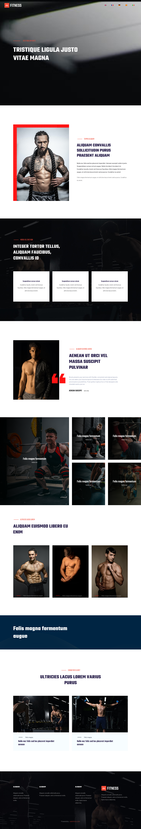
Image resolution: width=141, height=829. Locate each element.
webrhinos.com (75, 821)
